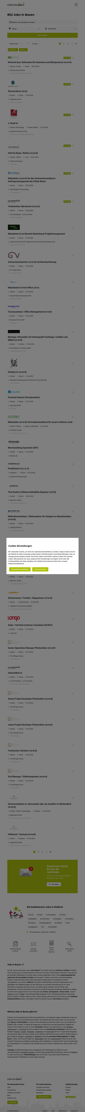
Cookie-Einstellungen (40, 569)
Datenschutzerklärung (16, 564)
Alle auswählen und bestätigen (19, 569)
